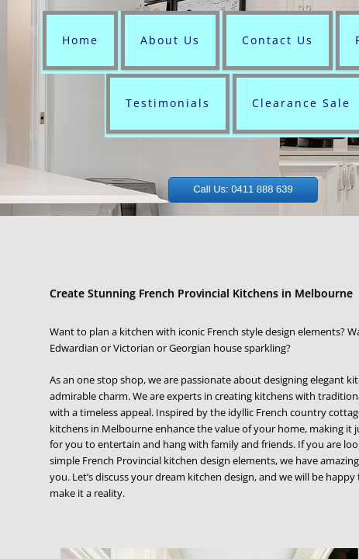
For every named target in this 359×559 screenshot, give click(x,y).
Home (80, 40)
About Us (170, 40)
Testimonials (168, 102)
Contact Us (277, 40)
